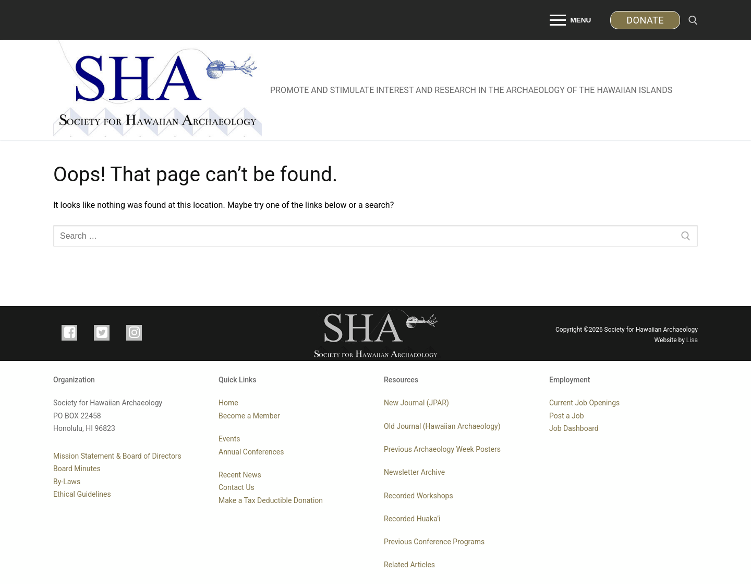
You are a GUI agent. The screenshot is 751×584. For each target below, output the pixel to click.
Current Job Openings (584, 403)
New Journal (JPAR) (416, 403)
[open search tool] (693, 20)
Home (228, 403)
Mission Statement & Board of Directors (117, 456)
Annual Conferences (251, 452)
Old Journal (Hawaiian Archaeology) (442, 426)
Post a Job (566, 416)
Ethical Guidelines (82, 494)
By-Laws (66, 481)
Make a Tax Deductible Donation (271, 500)
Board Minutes (77, 468)
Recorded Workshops (418, 496)
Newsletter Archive (414, 472)
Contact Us (237, 487)
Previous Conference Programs (434, 542)
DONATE (645, 20)
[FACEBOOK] (69, 333)
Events (229, 439)
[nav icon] (570, 20)
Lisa (692, 340)
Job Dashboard (574, 428)
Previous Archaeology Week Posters (442, 449)
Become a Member (249, 416)
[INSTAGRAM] (134, 333)
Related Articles (409, 564)
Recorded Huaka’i (412, 519)
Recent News (240, 475)
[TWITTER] (102, 333)
